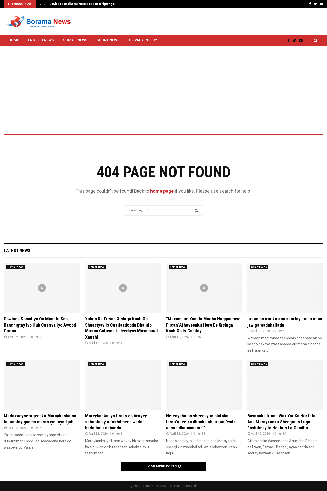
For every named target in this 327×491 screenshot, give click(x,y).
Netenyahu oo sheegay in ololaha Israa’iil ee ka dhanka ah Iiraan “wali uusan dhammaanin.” (200, 421)
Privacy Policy (143, 40)
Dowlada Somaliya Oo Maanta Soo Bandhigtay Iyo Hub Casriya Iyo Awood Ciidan (40, 324)
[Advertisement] (163, 76)
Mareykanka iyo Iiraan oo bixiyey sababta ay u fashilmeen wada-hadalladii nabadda (116, 421)
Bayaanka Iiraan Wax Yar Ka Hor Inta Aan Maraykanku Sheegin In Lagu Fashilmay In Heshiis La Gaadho (281, 421)
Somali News (75, 40)
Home (13, 40)
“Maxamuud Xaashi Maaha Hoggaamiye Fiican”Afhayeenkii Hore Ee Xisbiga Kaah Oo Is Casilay (203, 324)
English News (41, 40)
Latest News (17, 250)
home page (162, 191)
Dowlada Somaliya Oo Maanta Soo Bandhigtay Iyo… (83, 4)
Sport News (108, 40)
